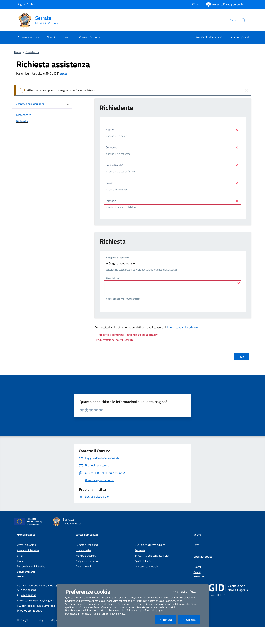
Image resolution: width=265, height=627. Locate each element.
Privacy (39, 620)
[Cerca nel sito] (243, 20)
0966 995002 (28, 590)
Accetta (191, 619)
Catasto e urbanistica (87, 545)
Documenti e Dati (26, 572)
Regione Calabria (26, 4)
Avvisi (197, 545)
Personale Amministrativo (31, 566)
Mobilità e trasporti (86, 556)
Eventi (197, 572)
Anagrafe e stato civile (88, 561)
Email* (110, 183)
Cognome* (112, 147)
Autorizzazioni (83, 566)
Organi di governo (26, 545)
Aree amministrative (28, 550)
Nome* (110, 129)
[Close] (246, 90)
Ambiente (140, 550)
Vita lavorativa (83, 550)
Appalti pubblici (143, 561)
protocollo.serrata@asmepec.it (38, 606)
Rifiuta (167, 619)
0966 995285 (28, 595)
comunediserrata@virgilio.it (39, 600)
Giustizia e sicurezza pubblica (150, 545)
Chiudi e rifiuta (186, 591)
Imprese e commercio (146, 566)
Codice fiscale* (114, 165)
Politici (20, 561)
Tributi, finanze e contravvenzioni (152, 556)
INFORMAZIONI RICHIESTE (42, 104)
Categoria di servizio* (117, 258)
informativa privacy (114, 614)
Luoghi (197, 567)
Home (17, 52)
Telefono (111, 201)
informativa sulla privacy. (182, 327)
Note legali (22, 620)
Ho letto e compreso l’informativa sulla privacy (128, 334)
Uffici (20, 556)
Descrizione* (113, 278)
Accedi (64, 73)
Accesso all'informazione (209, 37)
